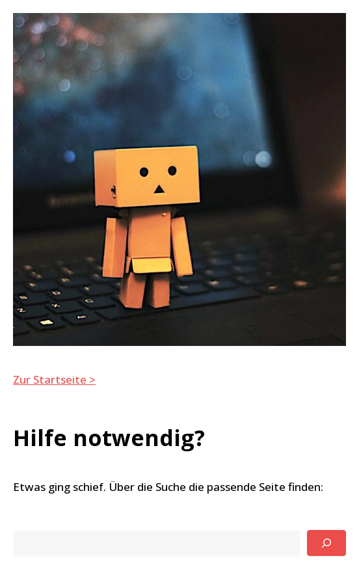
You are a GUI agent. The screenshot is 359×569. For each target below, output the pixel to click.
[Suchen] (326, 543)
